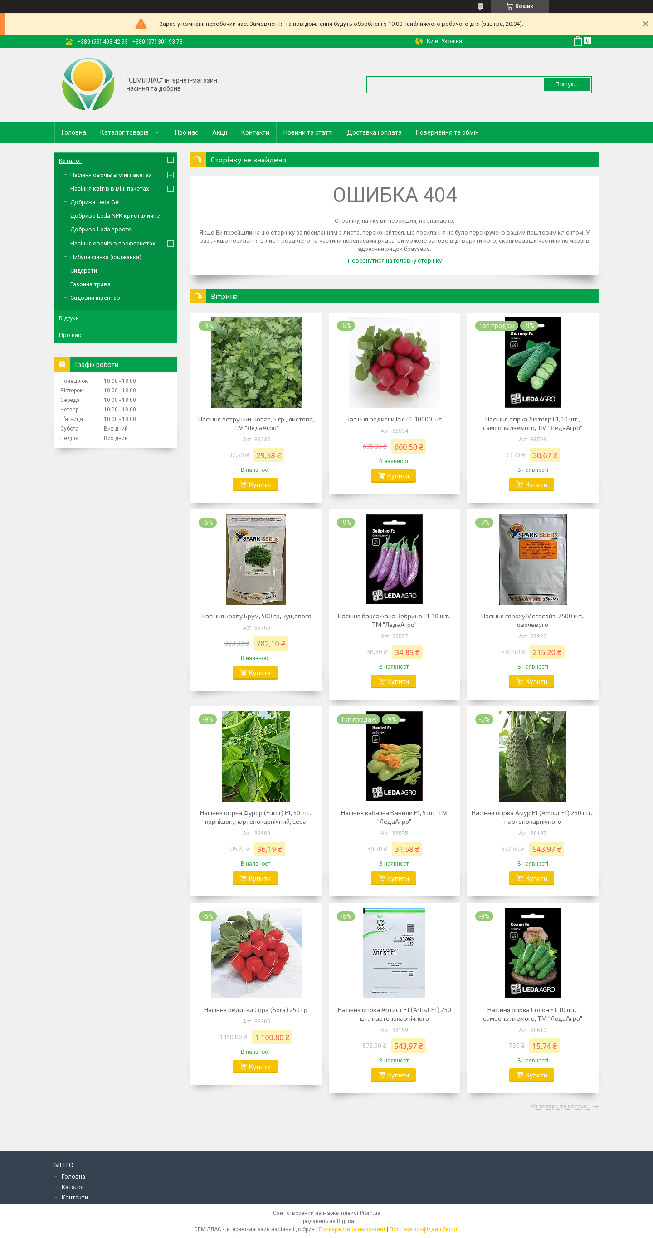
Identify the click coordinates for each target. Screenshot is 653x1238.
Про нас (186, 132)
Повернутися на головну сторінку (395, 260)
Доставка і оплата (374, 132)
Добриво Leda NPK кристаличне (115, 215)
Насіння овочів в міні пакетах (110, 174)
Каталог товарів (124, 132)
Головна (74, 132)
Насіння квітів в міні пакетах (109, 188)
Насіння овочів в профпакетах (112, 243)
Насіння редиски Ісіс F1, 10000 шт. (394, 419)
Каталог (70, 160)
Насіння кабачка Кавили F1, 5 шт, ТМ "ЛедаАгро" (394, 817)
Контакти (255, 132)
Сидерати (83, 270)
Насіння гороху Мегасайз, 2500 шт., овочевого (533, 620)
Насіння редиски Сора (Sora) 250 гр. (256, 1009)
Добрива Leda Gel (95, 202)
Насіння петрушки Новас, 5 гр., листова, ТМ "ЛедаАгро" (256, 423)
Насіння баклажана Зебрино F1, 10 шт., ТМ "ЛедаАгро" (394, 620)
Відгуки (69, 318)
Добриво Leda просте (100, 229)
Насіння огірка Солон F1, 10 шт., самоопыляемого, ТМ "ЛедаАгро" (532, 1014)
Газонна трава (90, 284)
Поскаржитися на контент (352, 1229)
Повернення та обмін (447, 132)
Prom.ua (370, 1213)
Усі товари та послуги (560, 1106)
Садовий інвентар (95, 297)
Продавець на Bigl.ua (326, 1221)
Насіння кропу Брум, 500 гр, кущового (256, 616)
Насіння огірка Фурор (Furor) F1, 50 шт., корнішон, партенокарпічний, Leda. (256, 817)
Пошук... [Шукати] (566, 84)
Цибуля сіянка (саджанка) (105, 257)
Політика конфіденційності (424, 1229)
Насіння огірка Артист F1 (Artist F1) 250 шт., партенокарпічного (394, 1014)
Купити (260, 484)
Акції (219, 132)
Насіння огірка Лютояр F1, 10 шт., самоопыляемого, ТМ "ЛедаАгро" (532, 423)
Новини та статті (308, 132)
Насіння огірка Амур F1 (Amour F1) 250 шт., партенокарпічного (533, 817)
